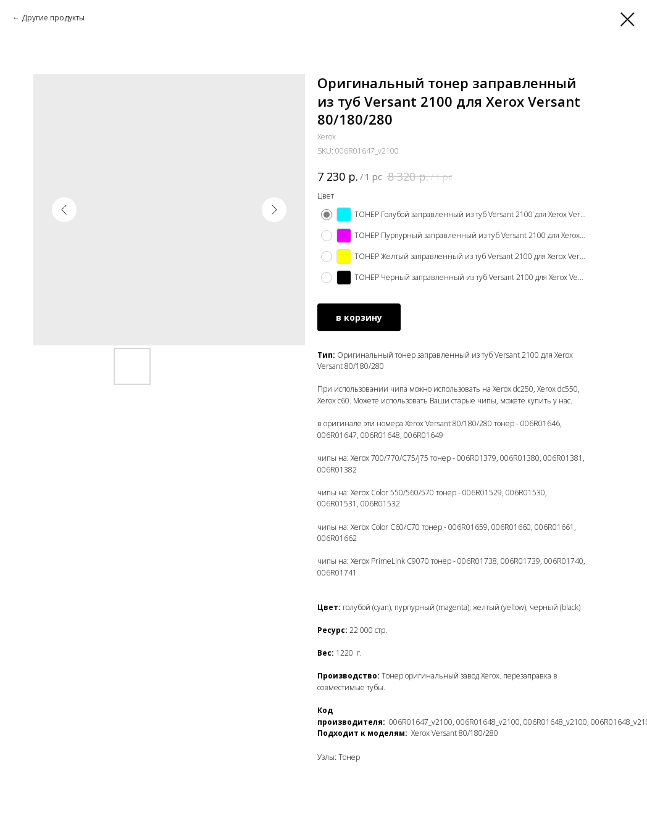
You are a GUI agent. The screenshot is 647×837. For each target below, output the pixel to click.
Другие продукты (53, 17)
